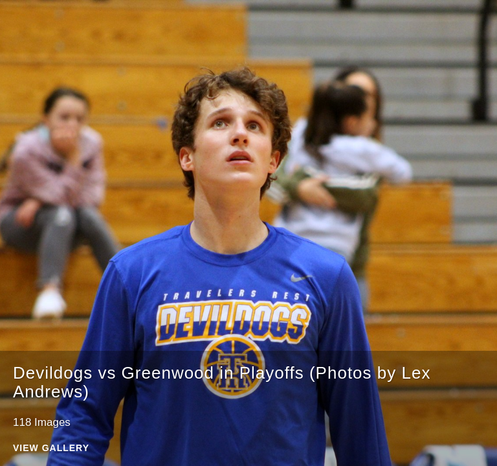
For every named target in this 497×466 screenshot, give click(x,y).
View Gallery (51, 448)
